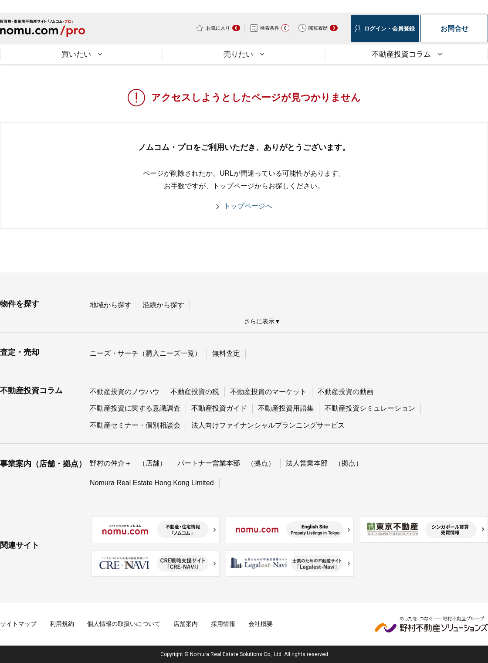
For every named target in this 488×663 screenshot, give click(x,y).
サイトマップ (18, 623)
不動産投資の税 (194, 391)
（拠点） (261, 463)
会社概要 (260, 623)
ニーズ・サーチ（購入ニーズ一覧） (145, 353)
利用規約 (62, 623)
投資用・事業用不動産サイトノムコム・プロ (42, 31)
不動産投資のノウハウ (124, 391)
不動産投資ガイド (219, 408)
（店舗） (152, 463)
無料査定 (226, 353)
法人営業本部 (307, 463)
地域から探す (111, 305)
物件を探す (19, 303)
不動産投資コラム (31, 390)
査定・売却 (19, 352)
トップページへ (248, 206)
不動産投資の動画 (345, 391)
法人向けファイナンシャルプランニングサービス (268, 425)
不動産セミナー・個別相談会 (135, 425)
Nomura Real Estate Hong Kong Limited (152, 482)
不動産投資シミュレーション (370, 408)
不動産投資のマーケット (268, 391)
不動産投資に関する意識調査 (135, 408)
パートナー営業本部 (208, 463)
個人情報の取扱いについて (123, 623)
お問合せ (454, 28)
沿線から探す (163, 305)
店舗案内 (185, 623)
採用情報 (223, 623)
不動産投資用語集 (286, 408)
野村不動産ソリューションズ (431, 624)
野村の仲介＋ (111, 463)
